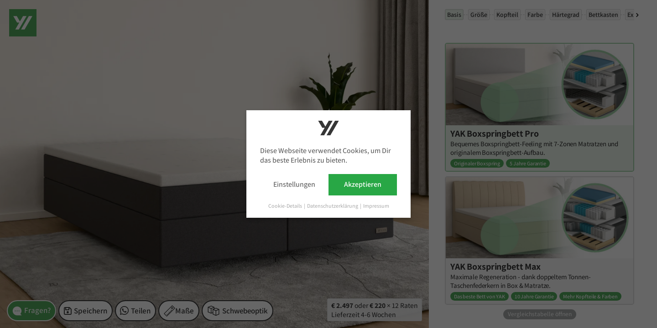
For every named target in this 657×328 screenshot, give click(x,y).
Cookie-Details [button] (285, 205)
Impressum (376, 205)
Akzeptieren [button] (362, 184)
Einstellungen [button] (294, 184)
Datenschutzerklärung (333, 205)
